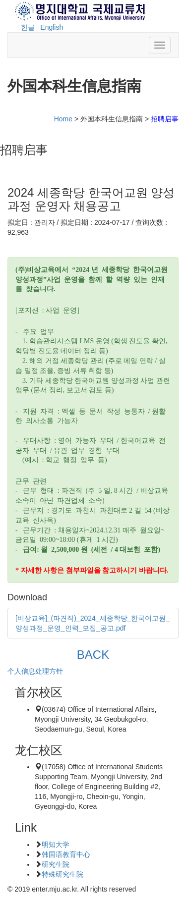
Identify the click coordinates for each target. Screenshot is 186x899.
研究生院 (55, 864)
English (51, 27)
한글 (28, 27)
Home (63, 119)
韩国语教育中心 (66, 854)
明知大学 (55, 844)
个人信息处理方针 (35, 671)
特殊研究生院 (62, 874)
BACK (93, 654)
